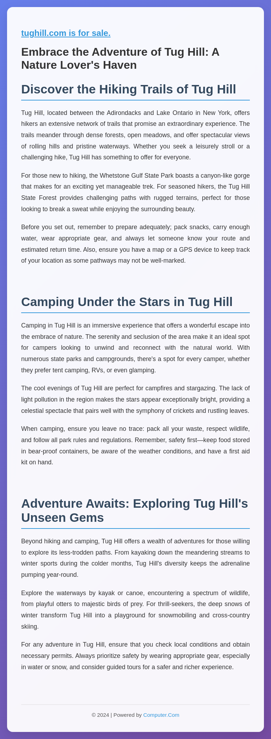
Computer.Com (161, 715)
